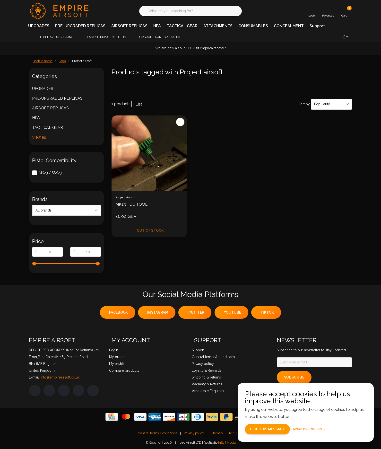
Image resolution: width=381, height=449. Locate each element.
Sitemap (216, 433)
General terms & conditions (157, 433)
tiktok (267, 312)
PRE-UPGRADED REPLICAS (80, 26)
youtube (232, 312)
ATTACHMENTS (218, 26)
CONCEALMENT (289, 26)
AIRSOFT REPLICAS (129, 26)
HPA (157, 26)
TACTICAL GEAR (182, 26)
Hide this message (267, 429)
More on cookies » (309, 429)
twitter (196, 312)
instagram (157, 312)
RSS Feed (236, 433)
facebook (118, 312)
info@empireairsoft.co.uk (60, 377)
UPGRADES (38, 26)
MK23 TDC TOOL (131, 204)
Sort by (304, 104)
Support (317, 26)
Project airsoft (82, 61)
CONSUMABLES (253, 26)
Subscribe (294, 377)
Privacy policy (194, 433)
